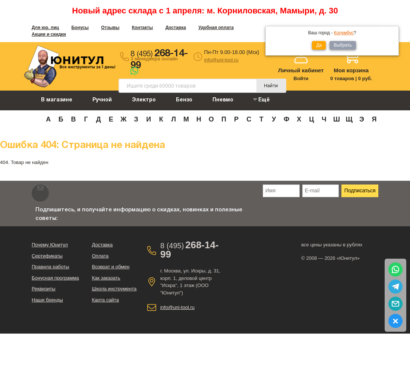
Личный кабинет (301, 70)
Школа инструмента (114, 288)
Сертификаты (47, 256)
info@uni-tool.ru (221, 60)
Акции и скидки (49, 34)
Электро (144, 100)
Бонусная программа (55, 278)
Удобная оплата (216, 27)
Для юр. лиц (45, 27)
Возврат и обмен (110, 266)
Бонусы (80, 27)
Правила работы (50, 266)
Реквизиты (44, 288)
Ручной (102, 100)
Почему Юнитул (50, 244)
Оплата (100, 256)
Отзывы (110, 27)
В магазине (56, 100)
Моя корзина (351, 70)
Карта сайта (105, 300)
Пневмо (222, 100)
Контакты (142, 27)
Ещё (261, 99)
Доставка (175, 27)
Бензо (184, 100)
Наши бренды (47, 300)
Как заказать (106, 278)
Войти (301, 78)
